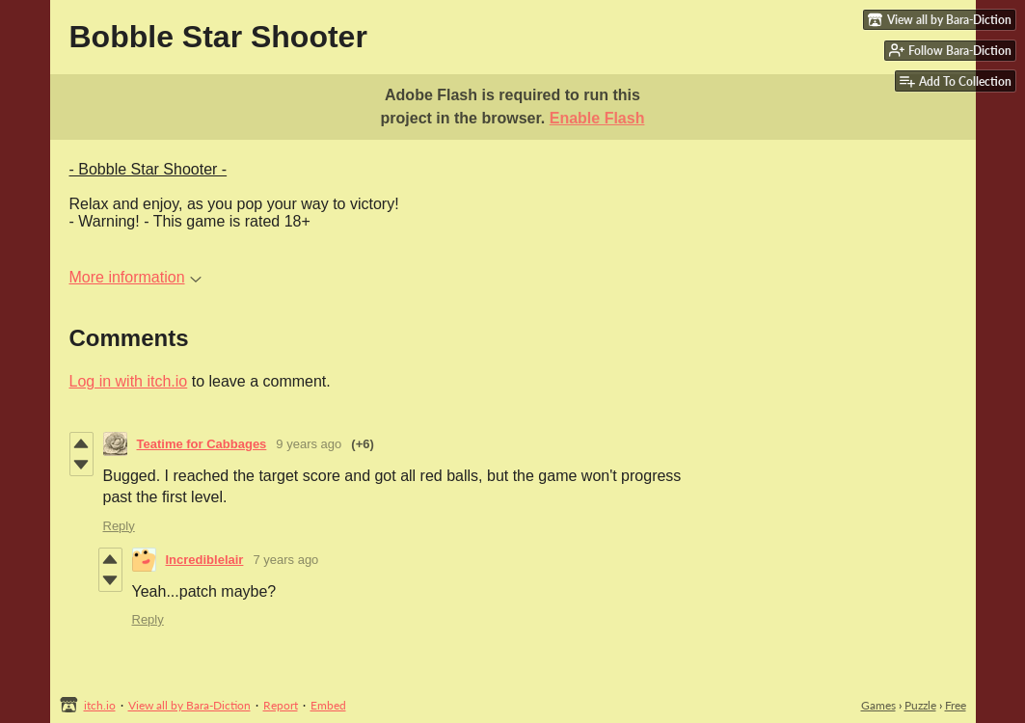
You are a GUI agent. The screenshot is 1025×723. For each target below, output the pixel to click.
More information (135, 277)
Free (955, 705)
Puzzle (920, 705)
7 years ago (285, 559)
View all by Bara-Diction (189, 705)
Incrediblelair (205, 559)
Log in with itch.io (128, 381)
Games (878, 705)
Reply (119, 526)
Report (280, 705)
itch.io (100, 705)
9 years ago (308, 444)
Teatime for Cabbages (202, 444)
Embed (328, 705)
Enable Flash (597, 118)
